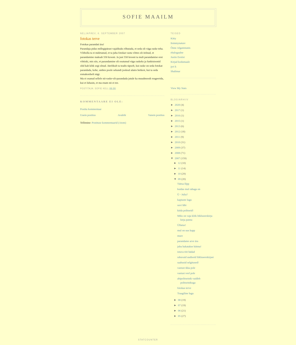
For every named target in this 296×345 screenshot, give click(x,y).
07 (179, 305)
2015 (178, 120)
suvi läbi (181, 205)
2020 (178, 104)
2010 (178, 142)
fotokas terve (184, 287)
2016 (178, 115)
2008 (178, 152)
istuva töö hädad (186, 251)
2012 (178, 131)
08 (179, 299)
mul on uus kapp (186, 230)
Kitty (173, 38)
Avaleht (122, 115)
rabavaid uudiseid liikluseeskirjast (195, 257)
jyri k (173, 66)
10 (179, 173)
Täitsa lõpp (183, 183)
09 (179, 179)
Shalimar (175, 71)
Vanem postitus (156, 115)
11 (179, 168)
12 (179, 162)
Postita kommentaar (91, 109)
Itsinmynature (178, 43)
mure (180, 235)
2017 (178, 110)
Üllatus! (181, 225)
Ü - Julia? (182, 194)
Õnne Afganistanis (180, 47)
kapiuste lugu (184, 199)
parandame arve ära (187, 241)
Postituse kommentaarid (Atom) (109, 122)
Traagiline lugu (185, 293)
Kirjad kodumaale (180, 61)
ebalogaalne (177, 52)
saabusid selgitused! (188, 262)
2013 (178, 126)
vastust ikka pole (186, 267)
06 (179, 310)
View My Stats (178, 88)
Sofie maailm (148, 17)
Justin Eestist (178, 57)
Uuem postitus (88, 115)
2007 (178, 158)
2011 (178, 136)
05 (179, 315)
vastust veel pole (186, 273)
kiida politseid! (185, 210)
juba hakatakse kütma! (189, 246)
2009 (178, 147)
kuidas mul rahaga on (188, 189)
